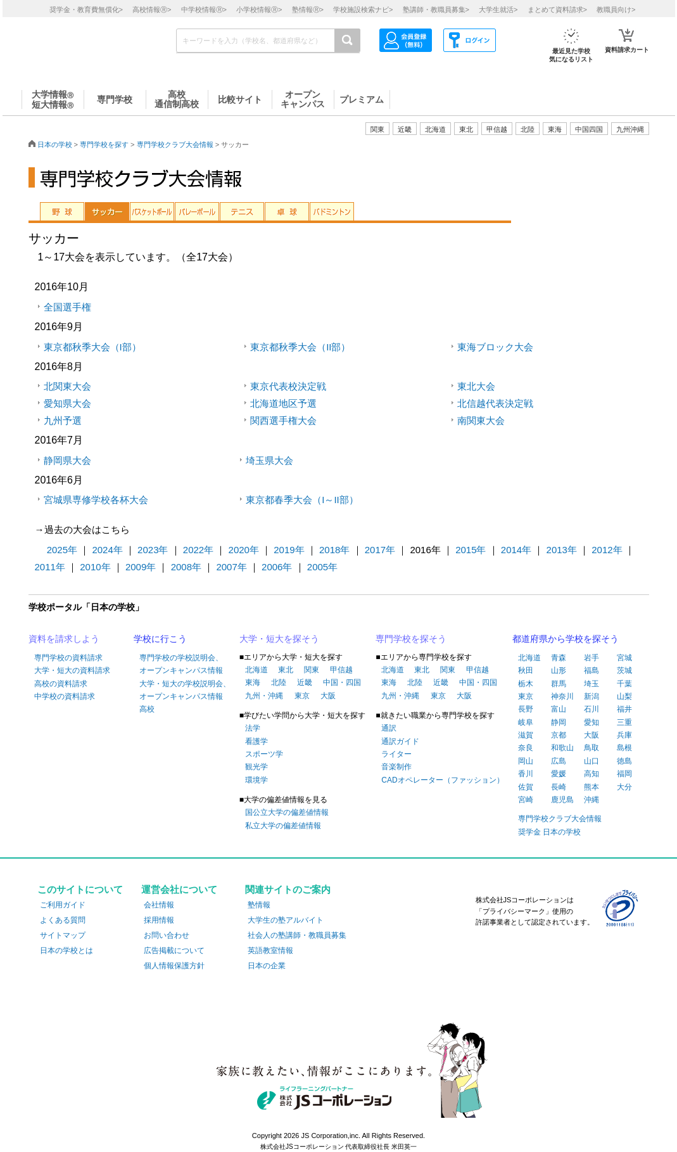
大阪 (328, 695)
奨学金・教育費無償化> (86, 9)
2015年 (470, 549)
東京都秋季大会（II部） (300, 347)
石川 (591, 709)
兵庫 (624, 735)
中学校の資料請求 (64, 696)
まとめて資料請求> (557, 9)
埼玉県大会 (269, 460)
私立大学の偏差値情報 (283, 825)
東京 (302, 695)
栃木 (525, 683)
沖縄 (591, 799)
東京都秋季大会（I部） (92, 347)
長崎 (558, 787)
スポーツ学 (264, 754)
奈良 (525, 747)
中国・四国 (342, 682)
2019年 (289, 549)
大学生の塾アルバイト (286, 920)
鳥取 (591, 747)
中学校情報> (204, 9)
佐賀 (525, 787)
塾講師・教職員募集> (436, 9)
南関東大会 (481, 420)
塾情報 (259, 904)
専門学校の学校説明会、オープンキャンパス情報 (181, 664)
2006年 (277, 566)
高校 (147, 709)
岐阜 (525, 722)
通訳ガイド (400, 741)
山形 (558, 670)
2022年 (198, 549)
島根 (624, 747)
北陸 (278, 682)
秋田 (525, 670)
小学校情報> (259, 9)
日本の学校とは (66, 950)
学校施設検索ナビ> (363, 9)
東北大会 (476, 386)
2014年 (516, 549)
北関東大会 (67, 386)
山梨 (624, 696)
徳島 (624, 761)
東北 (285, 669)
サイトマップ (62, 935)
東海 (252, 682)
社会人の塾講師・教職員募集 (297, 935)
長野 (525, 709)
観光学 (256, 766)
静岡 (558, 722)
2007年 (231, 566)
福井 (624, 709)
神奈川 (562, 696)
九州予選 (63, 420)
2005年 (322, 566)
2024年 (107, 549)
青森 (558, 657)
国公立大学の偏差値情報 (287, 812)
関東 (311, 669)
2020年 (244, 549)
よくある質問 (62, 920)
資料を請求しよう (63, 639)
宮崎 (525, 799)
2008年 (186, 566)
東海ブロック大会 (495, 347)
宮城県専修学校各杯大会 (96, 499)
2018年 (334, 549)
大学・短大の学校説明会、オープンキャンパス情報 (185, 690)
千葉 (624, 683)
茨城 (624, 670)
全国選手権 (67, 307)
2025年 (62, 549)
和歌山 (562, 747)
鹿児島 (562, 799)
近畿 (304, 682)
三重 (624, 722)
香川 (525, 773)
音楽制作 (396, 766)
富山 (558, 709)
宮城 (624, 657)
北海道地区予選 (283, 403)
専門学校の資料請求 (68, 657)
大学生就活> (498, 9)
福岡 (624, 773)
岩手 (591, 657)
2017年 (380, 549)
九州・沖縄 (264, 695)
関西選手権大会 (283, 420)
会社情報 (159, 904)
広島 (558, 761)
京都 (558, 735)
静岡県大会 (67, 460)
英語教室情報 (270, 950)
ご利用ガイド (62, 904)
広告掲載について (174, 950)
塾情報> (308, 9)
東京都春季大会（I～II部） (302, 499)
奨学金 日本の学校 (549, 832)
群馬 (558, 683)
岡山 (525, 761)
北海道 (435, 129)
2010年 (95, 566)
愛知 (591, 722)
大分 (624, 787)
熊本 (591, 787)
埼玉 (591, 683)
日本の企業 (267, 965)
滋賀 (525, 735)
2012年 (607, 549)
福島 (591, 670)
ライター (396, 754)
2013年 (562, 549)
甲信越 (341, 669)
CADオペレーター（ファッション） (442, 780)
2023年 (152, 549)
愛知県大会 (67, 403)
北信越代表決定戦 (495, 403)
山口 (591, 761)
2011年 (50, 566)
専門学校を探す (104, 144)
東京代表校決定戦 (288, 386)
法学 (252, 728)
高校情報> (151, 9)
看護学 (256, 741)
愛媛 (558, 773)
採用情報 (159, 920)
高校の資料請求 (60, 683)
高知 (591, 773)
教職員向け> (616, 9)
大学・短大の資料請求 (72, 670)
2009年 (140, 566)
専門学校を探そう (411, 639)
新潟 (591, 696)
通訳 (388, 728)
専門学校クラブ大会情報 (175, 144)
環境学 (256, 780)
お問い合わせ (166, 935)
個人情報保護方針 (174, 965)
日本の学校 (54, 144)
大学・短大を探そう (279, 639)
